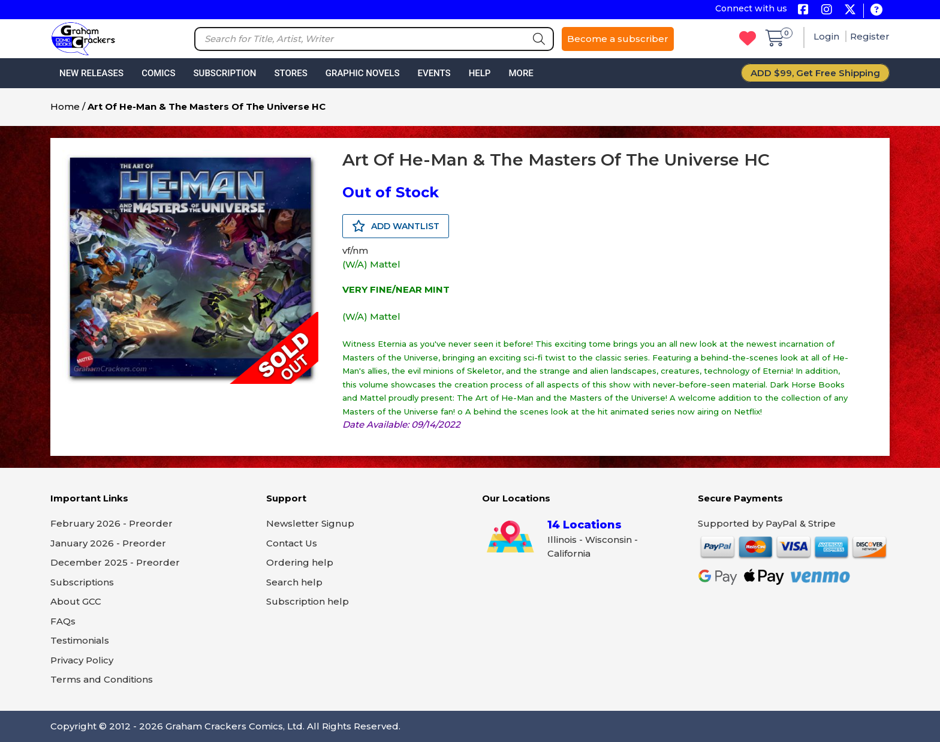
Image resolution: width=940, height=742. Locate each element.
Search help (294, 582)
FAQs (63, 621)
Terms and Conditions (101, 679)
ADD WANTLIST (395, 226)
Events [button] (433, 73)
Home (65, 106)
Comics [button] (158, 73)
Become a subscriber (617, 38)
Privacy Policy (81, 660)
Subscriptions (82, 582)
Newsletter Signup (310, 523)
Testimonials (79, 640)
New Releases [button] (91, 73)
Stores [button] (290, 73)
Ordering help (299, 562)
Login (828, 36)
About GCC (75, 601)
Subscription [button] (225, 73)
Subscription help (307, 601)
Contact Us (291, 543)
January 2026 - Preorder (108, 543)
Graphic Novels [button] (363, 73)
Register (870, 36)
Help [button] (480, 73)
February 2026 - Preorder (111, 523)
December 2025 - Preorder (115, 562)
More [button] (520, 73)
